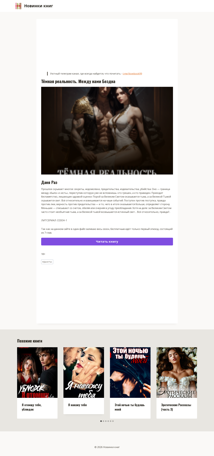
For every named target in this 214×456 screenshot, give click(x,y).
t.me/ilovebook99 (132, 73)
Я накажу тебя (77, 405)
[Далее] (191, 383)
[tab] (101, 421)
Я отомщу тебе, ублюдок (31, 407)
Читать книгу (107, 242)
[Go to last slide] (22, 383)
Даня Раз (47, 261)
